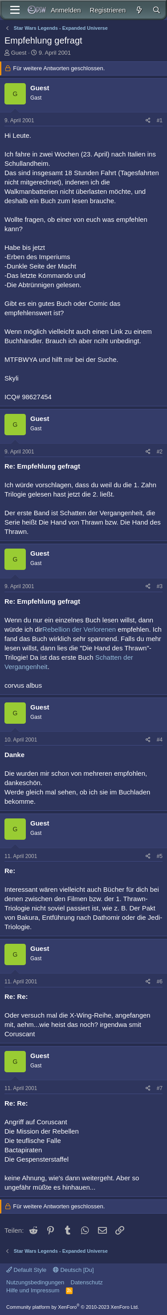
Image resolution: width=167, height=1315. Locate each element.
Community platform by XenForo (72, 1307)
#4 (160, 740)
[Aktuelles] (138, 10)
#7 (160, 1088)
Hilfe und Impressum (32, 1290)
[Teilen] (148, 121)
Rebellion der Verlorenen (79, 629)
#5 (160, 856)
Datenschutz (87, 1282)
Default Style (26, 1270)
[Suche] (156, 10)
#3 (160, 586)
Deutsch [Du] (73, 1270)
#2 (160, 452)
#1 (160, 120)
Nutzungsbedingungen (35, 1282)
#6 (160, 981)
